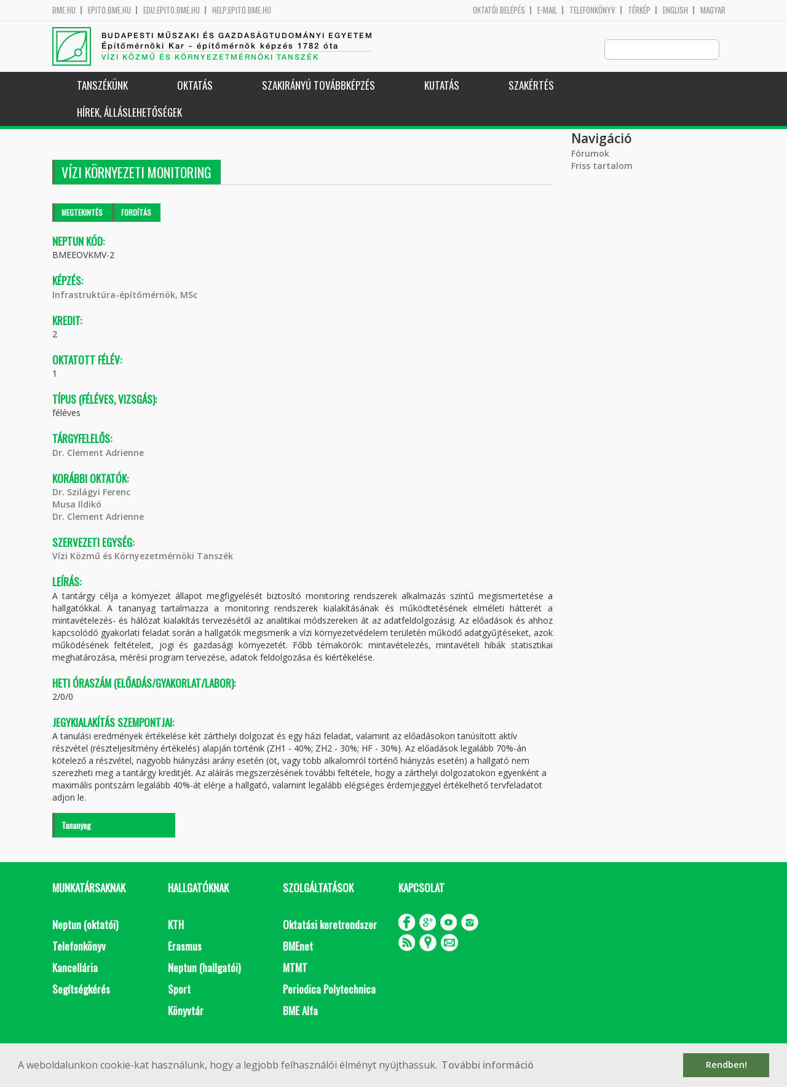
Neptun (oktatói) (85, 925)
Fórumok (590, 154)
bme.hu (64, 10)
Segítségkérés (81, 989)
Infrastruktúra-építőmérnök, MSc (124, 295)
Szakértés (531, 85)
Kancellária (75, 968)
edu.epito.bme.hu (171, 10)
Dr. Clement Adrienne (98, 453)
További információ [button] (487, 1065)
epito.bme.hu (109, 10)
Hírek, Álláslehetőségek (129, 112)
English (675, 10)
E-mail (547, 10)
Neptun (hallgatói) (204, 968)
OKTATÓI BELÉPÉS (499, 10)
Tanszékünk (102, 85)
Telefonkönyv (592, 10)
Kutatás (441, 85)
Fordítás (136, 213)
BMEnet (298, 946)
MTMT (295, 968)
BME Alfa (300, 1011)
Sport (179, 989)
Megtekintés (82, 213)
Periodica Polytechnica (329, 989)
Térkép (639, 10)
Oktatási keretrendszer (330, 925)
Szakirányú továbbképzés (318, 85)
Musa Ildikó (76, 505)
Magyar (713, 10)
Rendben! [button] (726, 1064)
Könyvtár (186, 1011)
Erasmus (185, 946)
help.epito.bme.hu (241, 10)
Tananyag (76, 825)
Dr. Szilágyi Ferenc (91, 492)
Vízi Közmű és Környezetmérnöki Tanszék (142, 556)
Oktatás (195, 85)
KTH (176, 925)
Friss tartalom (602, 166)
